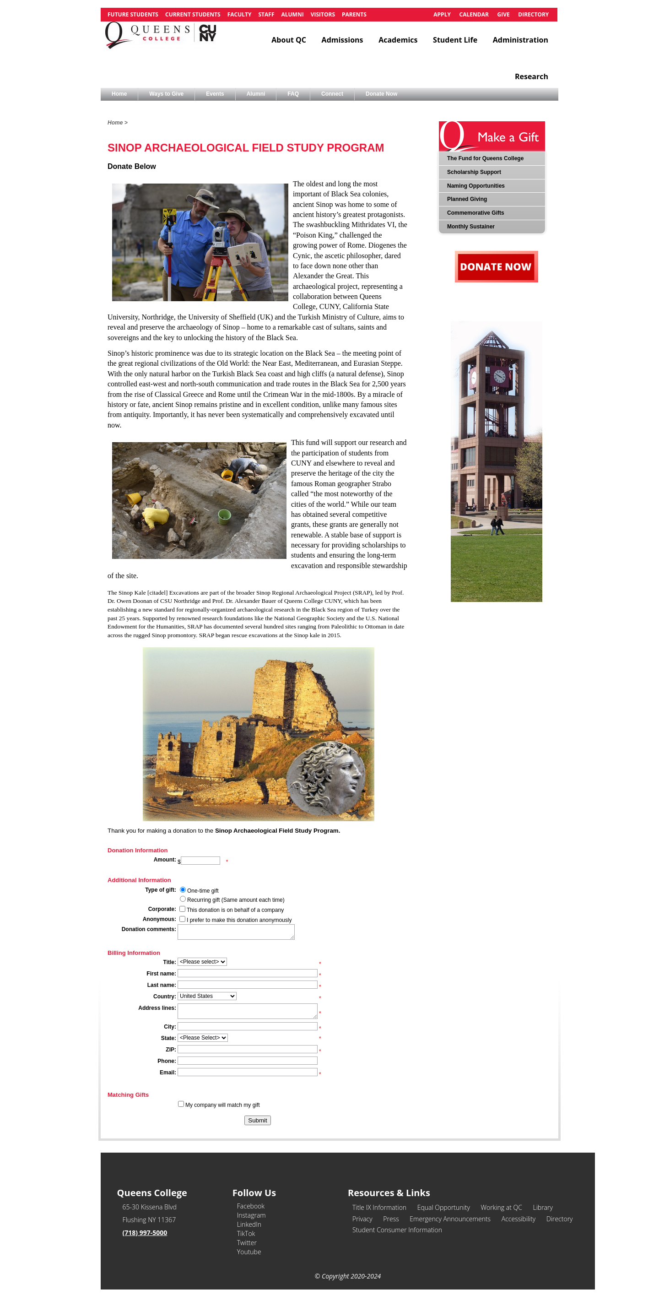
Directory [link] (533, 14)
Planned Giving (467, 199)
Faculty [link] (239, 14)
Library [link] (542, 1207)
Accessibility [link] (519, 1218)
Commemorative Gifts (475, 213)
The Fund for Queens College (485, 158)
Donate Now (381, 94)
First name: (161, 973)
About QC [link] (288, 40)
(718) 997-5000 (145, 1232)
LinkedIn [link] (249, 1224)
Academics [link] (397, 40)
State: (168, 1038)
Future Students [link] (133, 14)
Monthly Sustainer (471, 226)
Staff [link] (266, 14)
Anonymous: (159, 919)
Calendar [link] (474, 14)
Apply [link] (442, 14)
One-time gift (203, 891)
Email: (168, 1072)
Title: (169, 962)
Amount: (165, 859)
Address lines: (157, 1008)
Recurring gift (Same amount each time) (236, 900)
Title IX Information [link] (379, 1207)
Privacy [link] (362, 1218)
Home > (118, 122)
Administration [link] (520, 40)
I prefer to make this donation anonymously (239, 920)
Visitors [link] (323, 14)
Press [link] (391, 1218)
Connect (332, 94)
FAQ (293, 94)
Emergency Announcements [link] (450, 1218)
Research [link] (531, 76)
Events (215, 94)
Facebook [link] (251, 1206)
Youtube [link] (249, 1251)
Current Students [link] (193, 14)
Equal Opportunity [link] (443, 1207)
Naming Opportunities (476, 186)
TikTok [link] (246, 1233)
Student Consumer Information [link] (397, 1229)
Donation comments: (149, 929)
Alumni (256, 94)
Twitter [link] (247, 1242)
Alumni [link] (292, 14)
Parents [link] (354, 14)
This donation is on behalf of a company (235, 910)
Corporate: (162, 909)
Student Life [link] (455, 40)
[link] (161, 40)
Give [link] (503, 14)
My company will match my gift (222, 1105)
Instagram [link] (251, 1215)
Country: (164, 996)
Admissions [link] (342, 40)
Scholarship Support (474, 172)
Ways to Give (166, 94)
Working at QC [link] (501, 1207)
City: (170, 1027)
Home (119, 94)
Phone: (166, 1061)
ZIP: (171, 1049)
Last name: (161, 985)
